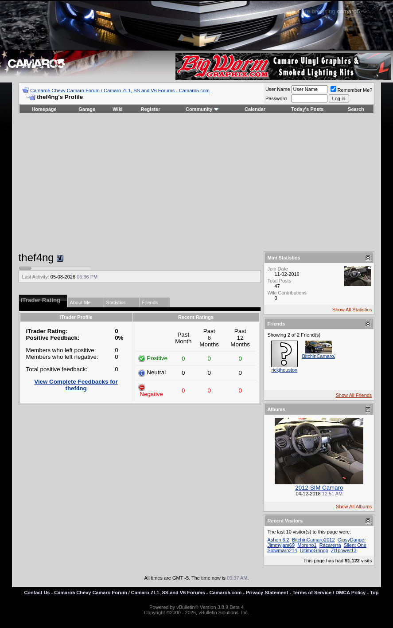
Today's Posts (307, 109)
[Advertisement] (196, 183)
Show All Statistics (352, 309)
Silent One (355, 545)
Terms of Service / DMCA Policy (329, 592)
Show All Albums (354, 506)
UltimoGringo (314, 550)
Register (150, 109)
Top (374, 592)
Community (202, 109)
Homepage (43, 109)
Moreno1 (306, 545)
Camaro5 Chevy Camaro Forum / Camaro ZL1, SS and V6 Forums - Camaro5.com (120, 90)
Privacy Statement (267, 592)
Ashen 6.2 (278, 539)
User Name (277, 89)
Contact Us (37, 592)
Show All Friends (353, 395)
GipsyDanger (352, 539)
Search (356, 109)
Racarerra (330, 545)
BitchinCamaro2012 (323, 356)
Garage (86, 109)
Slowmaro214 (282, 550)
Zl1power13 (343, 550)
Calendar (255, 109)
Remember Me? (352, 90)
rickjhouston (285, 370)
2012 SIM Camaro (319, 487)
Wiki (118, 109)
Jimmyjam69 (281, 545)
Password (276, 98)
